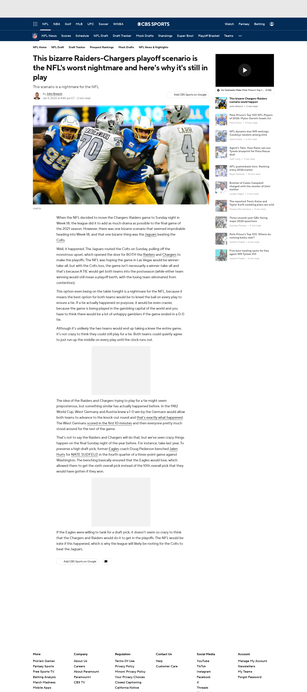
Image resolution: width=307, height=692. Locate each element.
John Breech (54, 94)
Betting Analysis (44, 677)
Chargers (169, 254)
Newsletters (246, 666)
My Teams (245, 672)
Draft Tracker (77, 47)
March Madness (44, 682)
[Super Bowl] (185, 35)
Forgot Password (250, 677)
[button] (240, 35)
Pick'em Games (44, 661)
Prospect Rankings (102, 47)
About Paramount (86, 672)
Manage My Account (252, 661)
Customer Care (167, 666)
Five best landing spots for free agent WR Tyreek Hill (249, 252)
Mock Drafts (126, 47)
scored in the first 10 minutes (109, 423)
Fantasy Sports (43, 666)
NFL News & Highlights (153, 47)
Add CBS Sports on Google (190, 95)
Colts (60, 240)
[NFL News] (49, 35)
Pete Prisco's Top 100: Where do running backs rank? (250, 236)
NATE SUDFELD (84, 454)
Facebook (203, 677)
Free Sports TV (43, 672)
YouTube (203, 661)
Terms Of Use (125, 661)
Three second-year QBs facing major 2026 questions (248, 219)
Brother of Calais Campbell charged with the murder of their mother (249, 186)
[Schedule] (82, 35)
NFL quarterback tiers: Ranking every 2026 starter (249, 168)
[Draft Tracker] (122, 35)
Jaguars (151, 234)
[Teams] (229, 35)
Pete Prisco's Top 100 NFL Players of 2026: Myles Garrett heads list (251, 116)
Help (159, 661)
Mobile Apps (42, 688)
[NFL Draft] (100, 35)
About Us (80, 661)
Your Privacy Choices (130, 677)
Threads (202, 688)
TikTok (201, 666)
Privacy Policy (124, 666)
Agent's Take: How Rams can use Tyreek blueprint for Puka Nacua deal (250, 151)
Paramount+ (82, 677)
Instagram (204, 672)
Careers (79, 666)
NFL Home (40, 47)
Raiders (149, 254)
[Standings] (165, 35)
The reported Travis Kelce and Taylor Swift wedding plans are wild (251, 203)
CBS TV (79, 682)
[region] (245, 70)
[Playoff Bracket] (209, 35)
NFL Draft (57, 47)
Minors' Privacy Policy (130, 672)
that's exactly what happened (160, 417)
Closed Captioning (128, 682)
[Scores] (66, 35)
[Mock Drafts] (145, 35)
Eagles (114, 449)
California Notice (127, 688)
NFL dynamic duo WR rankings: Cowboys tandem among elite (249, 133)
